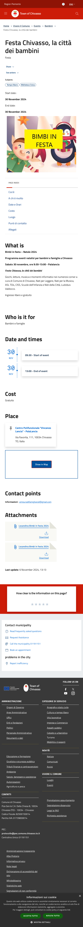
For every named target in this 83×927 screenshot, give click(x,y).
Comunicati (52, 761)
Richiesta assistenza (57, 815)
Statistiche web (14, 885)
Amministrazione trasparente (21, 851)
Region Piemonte (12, 4)
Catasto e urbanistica (57, 733)
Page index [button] (14, 182)
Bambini (49, 26)
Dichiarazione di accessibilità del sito (22, 873)
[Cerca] (77, 13)
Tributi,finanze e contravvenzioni (22, 766)
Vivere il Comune (21, 26)
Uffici (9, 717)
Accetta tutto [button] (30, 916)
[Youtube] (66, 693)
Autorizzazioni (13, 782)
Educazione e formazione (19, 756)
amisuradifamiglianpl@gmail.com (35, 502)
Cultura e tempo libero (58, 712)
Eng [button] (72, 4)
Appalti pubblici (54, 727)
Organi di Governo (15, 707)
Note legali (12, 866)
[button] (42, 922)
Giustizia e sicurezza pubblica (21, 761)
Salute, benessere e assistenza (21, 777)
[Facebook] (66, 689)
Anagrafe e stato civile (58, 707)
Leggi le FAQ (53, 810)
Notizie (50, 756)
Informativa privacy (16, 861)
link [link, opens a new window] (68, 910)
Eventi (50, 785)
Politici (10, 727)
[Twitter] (73, 689)
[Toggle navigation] (5, 13)
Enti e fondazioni (15, 722)
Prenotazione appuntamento (60, 800)
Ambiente (11, 771)
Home (6, 26)
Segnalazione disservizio (58, 805)
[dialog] (41, 910)
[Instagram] (73, 693)
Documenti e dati (15, 738)
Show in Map (41, 464)
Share (10, 66)
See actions (13, 72)
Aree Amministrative (17, 712)
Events (37, 26)
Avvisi (50, 766)
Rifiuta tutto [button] (53, 915)
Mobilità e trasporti (56, 742)
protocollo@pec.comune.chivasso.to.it (21, 833)
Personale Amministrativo (19, 733)
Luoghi (50, 780)
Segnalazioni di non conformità (21, 890)
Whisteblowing (14, 880)
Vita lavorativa (54, 717)
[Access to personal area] (63, 4)
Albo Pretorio (13, 856)
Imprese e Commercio (57, 722)
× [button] (80, 896)
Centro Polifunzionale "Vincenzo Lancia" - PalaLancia (33, 429)
